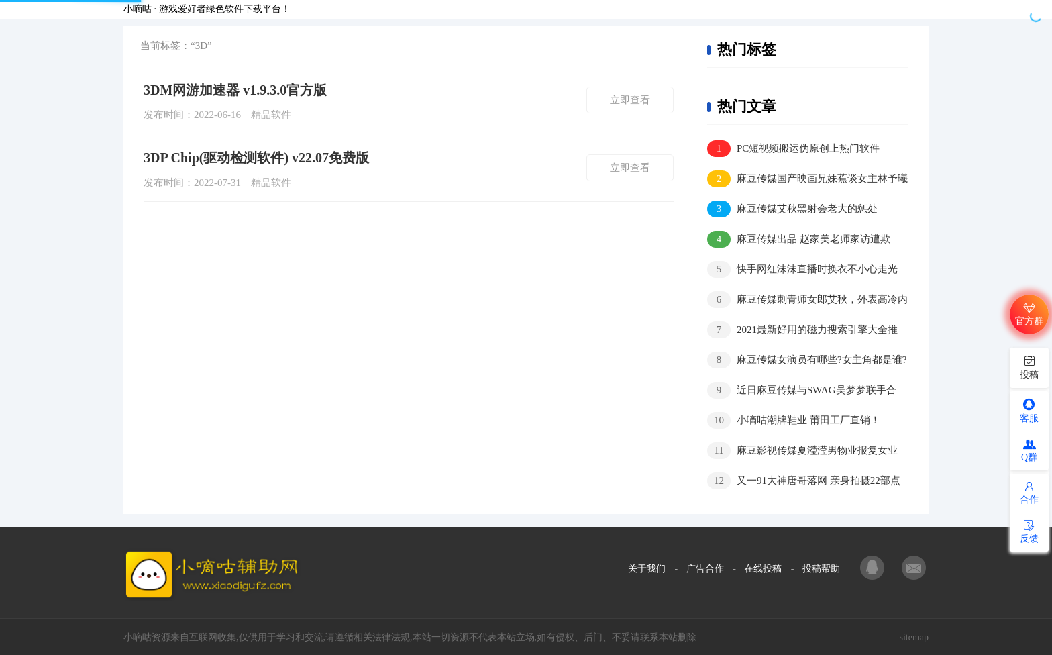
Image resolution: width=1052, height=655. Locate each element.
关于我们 (647, 569)
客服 (1029, 410)
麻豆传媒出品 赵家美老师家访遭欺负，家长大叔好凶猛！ (798, 240)
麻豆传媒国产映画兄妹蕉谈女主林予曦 (807, 178)
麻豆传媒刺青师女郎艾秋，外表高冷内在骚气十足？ (807, 300)
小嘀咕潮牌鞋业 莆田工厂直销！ (793, 420)
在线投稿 (763, 569)
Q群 (1029, 450)
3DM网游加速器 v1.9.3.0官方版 (235, 90)
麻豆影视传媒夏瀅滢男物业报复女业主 (802, 451)
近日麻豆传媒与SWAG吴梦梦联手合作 (801, 391)
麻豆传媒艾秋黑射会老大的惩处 (792, 209)
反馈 (1029, 532)
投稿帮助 (821, 569)
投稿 (1029, 367)
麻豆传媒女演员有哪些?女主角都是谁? (806, 360)
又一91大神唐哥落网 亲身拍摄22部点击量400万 (803, 481)
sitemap (914, 637)
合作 (1029, 493)
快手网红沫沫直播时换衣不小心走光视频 (802, 270)
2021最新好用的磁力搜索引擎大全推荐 (802, 330)
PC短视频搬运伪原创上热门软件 (793, 148)
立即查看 (630, 100)
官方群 (1029, 313)
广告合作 (705, 569)
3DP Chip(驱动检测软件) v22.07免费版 (256, 157)
